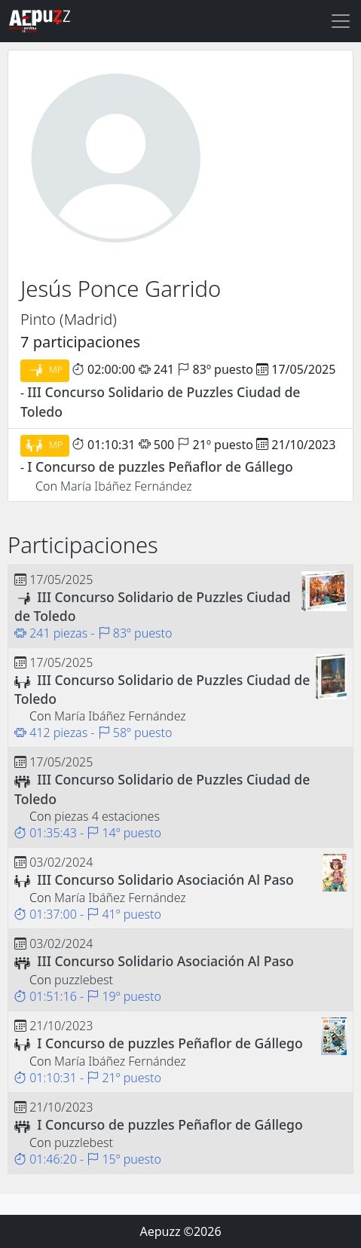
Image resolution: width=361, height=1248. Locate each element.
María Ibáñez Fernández (126, 486)
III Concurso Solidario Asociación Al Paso (165, 879)
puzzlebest (83, 979)
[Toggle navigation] (340, 21)
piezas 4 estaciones (107, 816)
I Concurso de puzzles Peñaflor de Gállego (159, 466)
